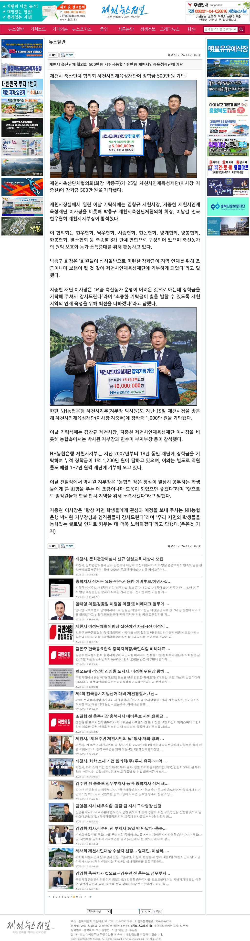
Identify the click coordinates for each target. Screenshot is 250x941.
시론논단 (126, 29)
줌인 (104, 29)
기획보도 (38, 29)
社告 (192, 29)
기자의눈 (60, 29)
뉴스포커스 (82, 29)
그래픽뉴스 (170, 29)
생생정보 (148, 29)
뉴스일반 (16, 29)
